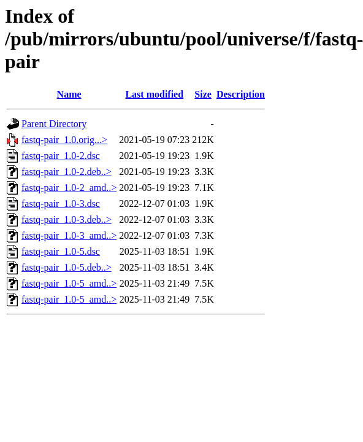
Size (203, 94)
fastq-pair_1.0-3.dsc (60, 203)
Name (69, 94)
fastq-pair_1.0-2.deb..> (66, 171)
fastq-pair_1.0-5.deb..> (66, 267)
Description (240, 94)
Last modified (154, 94)
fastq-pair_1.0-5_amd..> (69, 283)
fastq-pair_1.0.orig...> (64, 139)
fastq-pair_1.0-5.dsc (60, 251)
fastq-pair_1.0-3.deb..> (66, 219)
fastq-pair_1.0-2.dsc (60, 155)
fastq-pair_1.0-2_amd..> (69, 187)
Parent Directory (53, 123)
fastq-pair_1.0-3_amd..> (69, 235)
